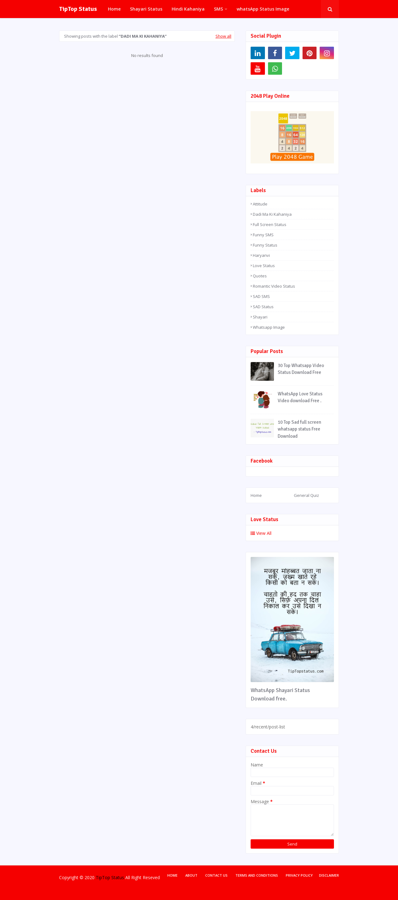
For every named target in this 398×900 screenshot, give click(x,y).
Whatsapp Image (269, 327)
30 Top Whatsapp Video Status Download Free (301, 369)
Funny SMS (263, 235)
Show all (223, 36)
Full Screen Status (269, 224)
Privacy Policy (299, 875)
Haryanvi (261, 255)
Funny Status (265, 245)
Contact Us (216, 875)
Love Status (264, 265)
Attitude (260, 204)
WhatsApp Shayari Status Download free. (280, 694)
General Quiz (306, 495)
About (191, 875)
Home (256, 495)
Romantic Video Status (274, 286)
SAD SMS (261, 296)
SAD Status (263, 306)
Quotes (260, 276)
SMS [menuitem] (218, 9)
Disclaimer (329, 875)
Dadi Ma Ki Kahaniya (272, 214)
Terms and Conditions (256, 875)
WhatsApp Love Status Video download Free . (300, 397)
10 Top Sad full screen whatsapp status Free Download (299, 429)
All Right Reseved (142, 877)
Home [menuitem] (114, 9)
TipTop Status (78, 9)
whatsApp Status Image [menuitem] (263, 9)
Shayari (260, 317)
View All (261, 533)
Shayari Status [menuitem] (146, 9)
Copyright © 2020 (77, 877)
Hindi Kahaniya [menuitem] (188, 9)
